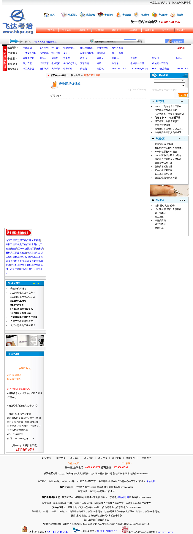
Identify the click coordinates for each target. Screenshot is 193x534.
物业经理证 (69, 48)
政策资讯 (50, 30)
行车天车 (55, 48)
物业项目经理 (87, 48)
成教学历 (44, 68)
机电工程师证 (24, 244)
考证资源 (126, 14)
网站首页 (75, 75)
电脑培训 (27, 48)
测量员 (54, 58)
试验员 (155, 58)
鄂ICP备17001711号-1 (106, 531)
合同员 (179, 58)
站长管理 (186, 2)
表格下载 (149, 30)
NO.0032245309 (165, 532)
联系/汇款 (155, 2)
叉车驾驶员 (23, 248)
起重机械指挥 (87, 53)
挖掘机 (100, 68)
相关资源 (166, 30)
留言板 (180, 14)
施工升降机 (117, 53)
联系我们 (72, 14)
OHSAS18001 (183, 68)
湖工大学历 (28, 68)
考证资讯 (74, 458)
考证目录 (163, 14)
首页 (52, 14)
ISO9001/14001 (120, 68)
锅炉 (99, 63)
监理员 (43, 58)
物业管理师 (102, 48)
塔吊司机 (44, 53)
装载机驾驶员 (31, 265)
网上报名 (144, 14)
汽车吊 (115, 63)
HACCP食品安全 (160, 68)
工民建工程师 (19, 252)
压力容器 (27, 63)
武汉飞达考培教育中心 (45, 42)
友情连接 (146, 458)
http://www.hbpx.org (137, 89)
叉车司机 (84, 63)
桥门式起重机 (70, 63)
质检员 (83, 68)
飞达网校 (180, 48)
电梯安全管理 (137, 63)
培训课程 (83, 30)
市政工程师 (32, 252)
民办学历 (55, 68)
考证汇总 (130, 458)
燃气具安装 (117, 48)
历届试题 (133, 30)
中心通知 (181, 30)
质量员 (133, 58)
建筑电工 (101, 53)
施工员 (83, 58)
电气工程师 (11, 240)
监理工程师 (28, 58)
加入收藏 (176, 2)
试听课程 (116, 30)
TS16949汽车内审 (139, 68)
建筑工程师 (34, 240)
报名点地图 (123, 497)
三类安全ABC (30, 53)
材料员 (115, 58)
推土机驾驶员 (17, 265)
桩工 (40, 265)
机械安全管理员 (160, 63)
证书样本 (99, 30)
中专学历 (67, 68)
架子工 (66, 53)
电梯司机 (55, 63)
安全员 (66, 58)
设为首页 (165, 2)
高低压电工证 (31, 256)
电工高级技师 (12, 269)
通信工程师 (18, 256)
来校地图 (150, 481)
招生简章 (66, 30)
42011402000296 (57, 531)
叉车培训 (44, 48)
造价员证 (24, 269)
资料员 (100, 58)
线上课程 (90, 14)
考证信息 (108, 14)
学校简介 (60, 458)
